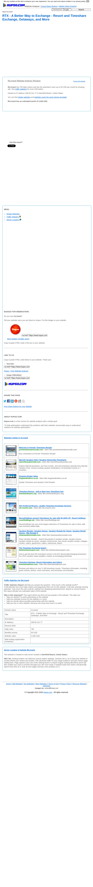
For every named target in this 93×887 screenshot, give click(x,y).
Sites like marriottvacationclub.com (57, 462)
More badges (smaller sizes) (18, 339)
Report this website (79, 81)
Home (8, 684)
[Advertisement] (24, 49)
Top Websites (29, 684)
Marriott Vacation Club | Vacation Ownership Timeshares (42, 460)
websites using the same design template (50, 97)
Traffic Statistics (13, 217)
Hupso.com (47, 692)
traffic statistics (21, 89)
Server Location (13, 220)
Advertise (46, 686)
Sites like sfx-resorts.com (44, 508)
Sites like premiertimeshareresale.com (61, 450)
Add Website (17, 684)
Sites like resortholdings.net (48, 520)
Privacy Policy (65, 684)
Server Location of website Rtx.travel (19, 650)
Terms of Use (53, 684)
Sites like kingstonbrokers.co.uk (53, 478)
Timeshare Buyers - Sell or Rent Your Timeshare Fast (41, 492)
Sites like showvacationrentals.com (57, 535)
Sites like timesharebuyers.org (51, 494)
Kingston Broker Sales (28, 476)
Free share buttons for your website (18, 406)
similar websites (24, 97)
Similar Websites (13, 214)
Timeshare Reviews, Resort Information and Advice (40, 562)
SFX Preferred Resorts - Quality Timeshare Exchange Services (45, 506)
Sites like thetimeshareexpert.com (55, 550)
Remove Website (79, 684)
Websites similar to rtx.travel (16, 438)
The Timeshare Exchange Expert (32, 548)
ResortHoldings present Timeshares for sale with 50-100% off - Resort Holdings (52, 518)
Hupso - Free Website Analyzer (16, 371)
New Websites (41, 684)
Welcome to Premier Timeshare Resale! (35, 448)
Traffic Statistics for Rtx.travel (16, 580)
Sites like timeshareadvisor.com (52, 564)
